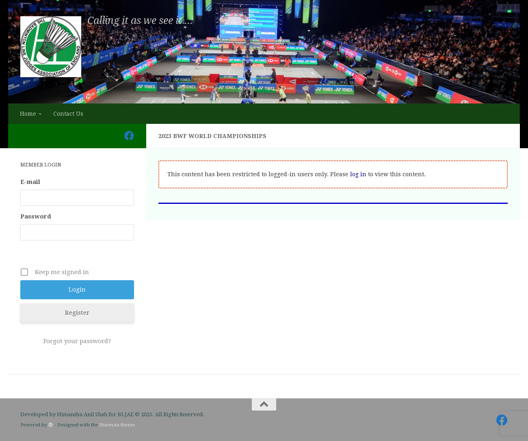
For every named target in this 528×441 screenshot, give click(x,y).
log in (358, 174)
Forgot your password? (77, 341)
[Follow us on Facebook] (129, 136)
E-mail (30, 182)
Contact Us (68, 113)
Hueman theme (117, 425)
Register (77, 312)
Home (28, 113)
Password (35, 216)
